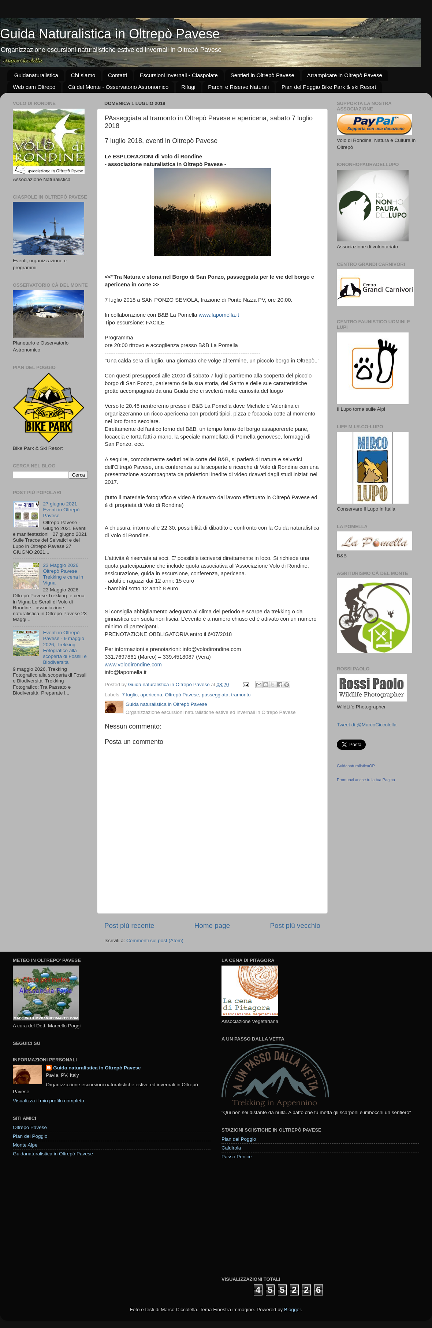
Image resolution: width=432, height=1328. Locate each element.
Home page (212, 925)
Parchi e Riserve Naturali (238, 87)
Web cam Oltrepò (34, 87)
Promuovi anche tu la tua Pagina (366, 780)
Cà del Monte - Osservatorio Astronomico (118, 87)
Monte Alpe (25, 1145)
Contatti (117, 75)
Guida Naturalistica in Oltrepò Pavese (110, 33)
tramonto (240, 694)
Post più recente (129, 925)
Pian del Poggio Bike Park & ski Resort (329, 87)
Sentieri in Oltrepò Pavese (262, 75)
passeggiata (215, 694)
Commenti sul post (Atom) (154, 940)
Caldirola (231, 1148)
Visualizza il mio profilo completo (48, 1100)
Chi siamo (83, 75)
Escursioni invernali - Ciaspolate (178, 75)
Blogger (292, 1309)
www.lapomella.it (219, 315)
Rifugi (188, 87)
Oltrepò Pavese (182, 694)
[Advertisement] (276, 1217)
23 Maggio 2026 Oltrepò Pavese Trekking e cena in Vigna (63, 574)
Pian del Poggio (30, 1136)
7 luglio (130, 694)
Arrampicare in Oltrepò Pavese (344, 75)
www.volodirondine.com (133, 664)
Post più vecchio (295, 925)
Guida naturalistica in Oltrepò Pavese (97, 1068)
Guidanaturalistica (36, 75)
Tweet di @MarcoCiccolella (366, 724)
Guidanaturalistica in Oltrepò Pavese (53, 1153)
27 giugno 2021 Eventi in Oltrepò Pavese (61, 509)
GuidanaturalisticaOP (356, 766)
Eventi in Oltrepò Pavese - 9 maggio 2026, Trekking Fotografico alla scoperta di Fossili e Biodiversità (64, 647)
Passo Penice (236, 1156)
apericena (151, 694)
